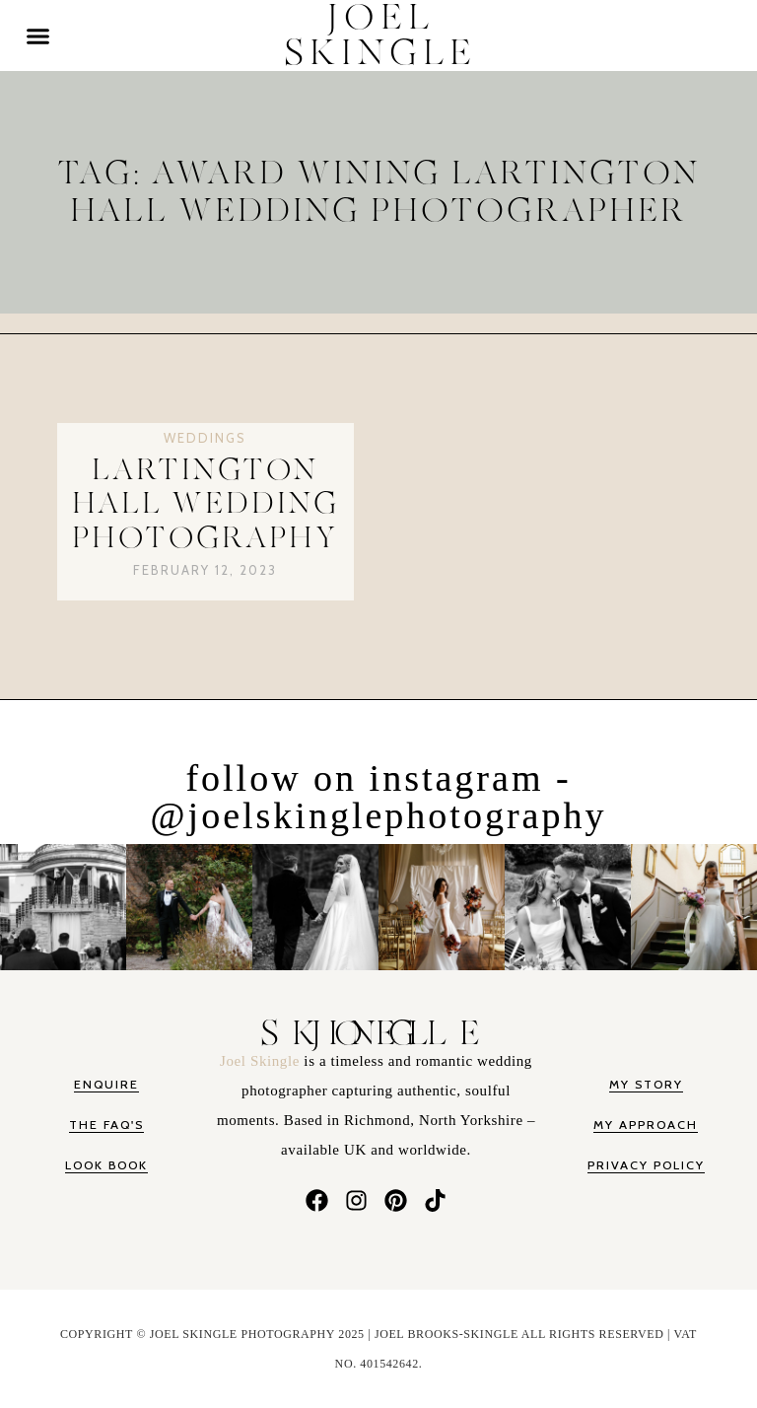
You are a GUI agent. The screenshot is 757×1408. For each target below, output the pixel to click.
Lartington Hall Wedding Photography (205, 504)
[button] (38, 35)
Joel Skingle (262, 1061)
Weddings (205, 438)
